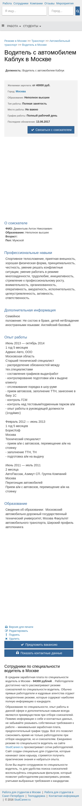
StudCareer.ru (14, 747)
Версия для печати (18, 627)
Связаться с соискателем (51, 130)
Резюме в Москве (15, 40)
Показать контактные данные (38, 653)
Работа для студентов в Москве (21, 792)
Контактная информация (64, 796)
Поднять (12, 634)
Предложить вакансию (38, 644)
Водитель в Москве (34, 44)
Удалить (11, 638)
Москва (21, 91)
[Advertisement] (41, 180)
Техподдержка (36, 796)
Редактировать (16, 630)
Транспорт (38, 40)
